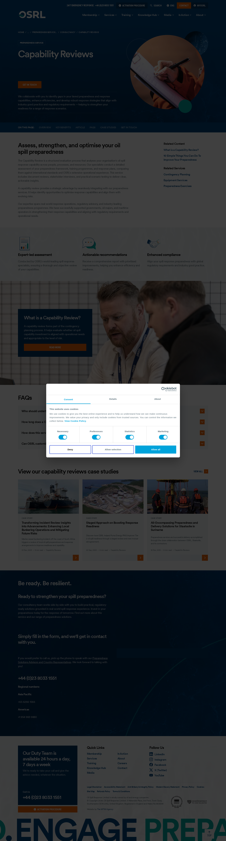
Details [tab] (113, 399)
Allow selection (113, 449)
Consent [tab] (68, 399)
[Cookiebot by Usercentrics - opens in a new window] (164, 389)
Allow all (155, 449)
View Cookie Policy (75, 421)
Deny (70, 449)
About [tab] (157, 399)
